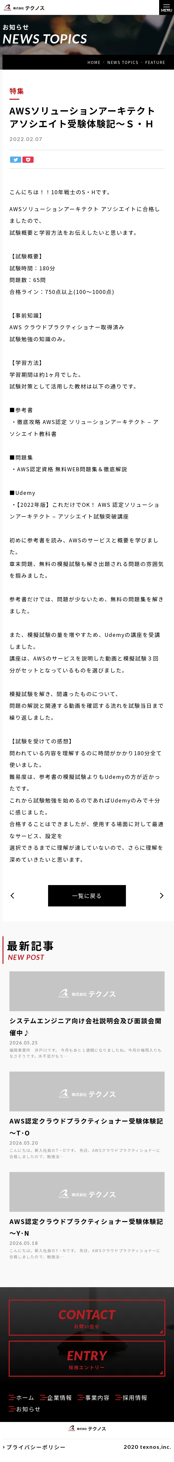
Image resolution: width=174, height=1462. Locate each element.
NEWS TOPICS (123, 62)
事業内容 (101, 1403)
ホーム (26, 1403)
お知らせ (29, 1415)
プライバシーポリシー (36, 1453)
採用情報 (141, 1403)
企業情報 (62, 1403)
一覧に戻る (87, 896)
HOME (94, 62)
